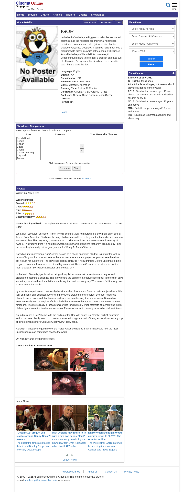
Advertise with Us (71, 471)
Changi (28, 149)
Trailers (70, 14)
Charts (45, 14)
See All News (70, 459)
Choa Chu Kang (28, 152)
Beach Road (28, 138)
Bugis (28, 146)
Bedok (28, 141)
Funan (28, 158)
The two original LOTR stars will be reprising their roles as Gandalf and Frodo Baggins (105, 428)
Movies (32, 14)
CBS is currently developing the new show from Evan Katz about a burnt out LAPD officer (69, 426)
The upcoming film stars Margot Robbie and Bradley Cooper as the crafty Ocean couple (33, 428)
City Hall (28, 155)
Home (20, 14)
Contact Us (111, 471)
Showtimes (97, 14)
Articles (57, 14)
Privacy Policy (131, 471)
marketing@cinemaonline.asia (41, 480)
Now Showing (90, 22)
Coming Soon (106, 22)
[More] (64, 112)
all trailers (86, 178)
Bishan (28, 144)
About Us (93, 471)
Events (83, 14)
